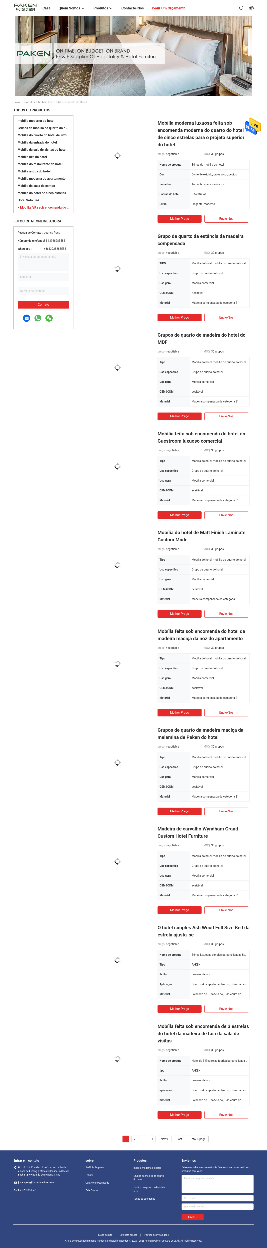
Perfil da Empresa (94, 1167)
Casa (16, 102)
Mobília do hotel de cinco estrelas (42, 193)
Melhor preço (179, 219)
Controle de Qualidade (97, 1182)
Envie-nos (226, 219)
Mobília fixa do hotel (32, 157)
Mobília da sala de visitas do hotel (42, 150)
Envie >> (192, 1217)
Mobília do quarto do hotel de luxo (42, 135)
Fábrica (89, 1175)
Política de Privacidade (157, 1235)
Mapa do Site (105, 1235)
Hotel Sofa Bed (28, 200)
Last (179, 1139)
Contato (43, 305)
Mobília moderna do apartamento (41, 178)
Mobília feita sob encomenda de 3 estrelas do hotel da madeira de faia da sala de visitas (203, 1034)
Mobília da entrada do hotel (37, 142)
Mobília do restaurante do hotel (40, 164)
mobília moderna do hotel (36, 121)
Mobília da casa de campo (36, 186)
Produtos (29, 102)
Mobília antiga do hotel (34, 171)
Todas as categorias (144, 1198)
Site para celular (128, 1235)
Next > (165, 1139)
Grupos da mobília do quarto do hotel (43, 128)
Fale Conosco (92, 1190)
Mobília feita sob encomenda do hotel (44, 207)
